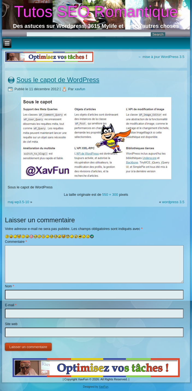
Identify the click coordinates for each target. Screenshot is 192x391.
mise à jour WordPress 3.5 (161, 57)
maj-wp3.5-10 (18, 202)
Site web (11, 324)
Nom (9, 286)
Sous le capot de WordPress (57, 79)
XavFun (103, 386)
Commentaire (16, 242)
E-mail (10, 305)
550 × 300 (110, 194)
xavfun (80, 89)
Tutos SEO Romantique (96, 11)
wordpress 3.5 (173, 202)
